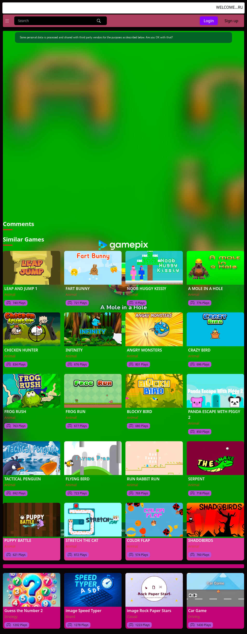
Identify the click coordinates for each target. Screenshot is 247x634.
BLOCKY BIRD (139, 410)
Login (209, 20)
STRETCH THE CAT (82, 539)
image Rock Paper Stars (149, 609)
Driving (194, 615)
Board (70, 615)
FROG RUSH (15, 410)
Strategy (11, 615)
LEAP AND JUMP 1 (20, 287)
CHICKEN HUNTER (21, 349)
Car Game (197, 609)
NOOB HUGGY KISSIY (146, 287)
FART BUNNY (78, 287)
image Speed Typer (83, 609)
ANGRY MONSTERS (144, 349)
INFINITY (74, 349)
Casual (132, 615)
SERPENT (196, 478)
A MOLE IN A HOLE (205, 287)
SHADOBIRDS (200, 539)
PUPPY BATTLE (17, 539)
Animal (9, 293)
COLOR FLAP (138, 539)
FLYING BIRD (77, 478)
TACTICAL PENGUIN (22, 478)
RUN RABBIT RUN (143, 478)
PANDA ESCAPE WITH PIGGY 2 (214, 413)
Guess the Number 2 (23, 609)
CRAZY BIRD (199, 349)
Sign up (231, 20)
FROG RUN (75, 410)
